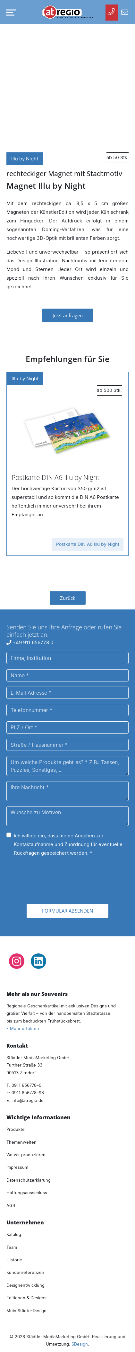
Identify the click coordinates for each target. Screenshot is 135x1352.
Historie (14, 1259)
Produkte (15, 1129)
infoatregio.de (28, 1100)
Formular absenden (67, 910)
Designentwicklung (25, 1285)
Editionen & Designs (26, 1297)
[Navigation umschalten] (9, 12)
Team (11, 1247)
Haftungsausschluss (26, 1192)
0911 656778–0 (26, 1085)
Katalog (13, 1234)
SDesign (80, 1344)
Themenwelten (21, 1142)
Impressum (17, 1167)
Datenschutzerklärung (28, 1180)
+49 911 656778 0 (29, 642)
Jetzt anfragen (68, 315)
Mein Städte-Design (26, 1310)
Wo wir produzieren (26, 1154)
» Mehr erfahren (22, 1028)
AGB (10, 1205)
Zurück (67, 598)
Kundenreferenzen (25, 1272)
